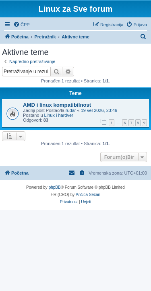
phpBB (55, 187)
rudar (71, 110)
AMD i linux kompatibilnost (57, 105)
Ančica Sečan (88, 194)
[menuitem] (21, 25)
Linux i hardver (58, 115)
